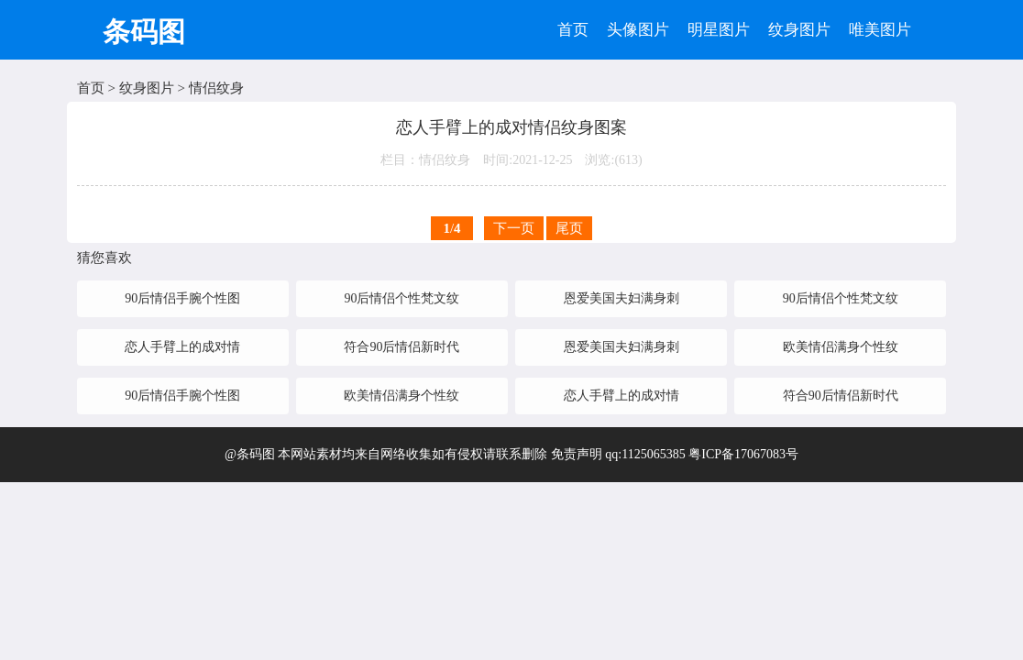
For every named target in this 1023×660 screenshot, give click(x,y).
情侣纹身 (216, 88)
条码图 (144, 31)
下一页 (513, 228)
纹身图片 (799, 29)
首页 (572, 29)
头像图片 (638, 29)
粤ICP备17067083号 (743, 454)
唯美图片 (880, 29)
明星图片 (719, 29)
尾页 (569, 228)
